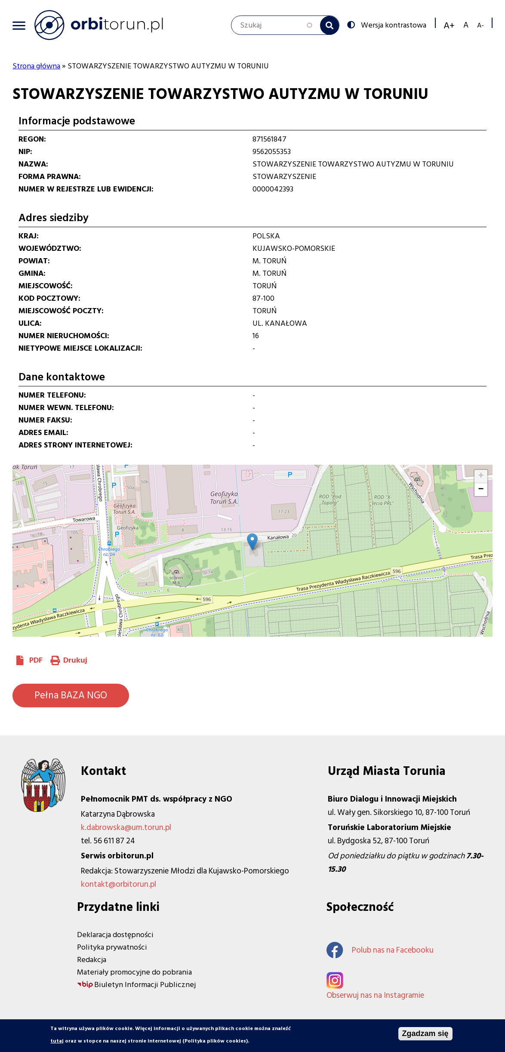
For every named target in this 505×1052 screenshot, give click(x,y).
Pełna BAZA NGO (70, 695)
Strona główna (36, 66)
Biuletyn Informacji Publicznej (145, 984)
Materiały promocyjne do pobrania (134, 972)
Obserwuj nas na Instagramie (375, 995)
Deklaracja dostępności (115, 935)
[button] (252, 542)
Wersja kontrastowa (392, 24)
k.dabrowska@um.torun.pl (126, 827)
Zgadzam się (425, 1034)
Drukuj (75, 660)
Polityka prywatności (112, 947)
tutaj (57, 1041)
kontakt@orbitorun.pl (118, 884)
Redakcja (91, 959)
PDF (36, 660)
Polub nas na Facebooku (380, 950)
